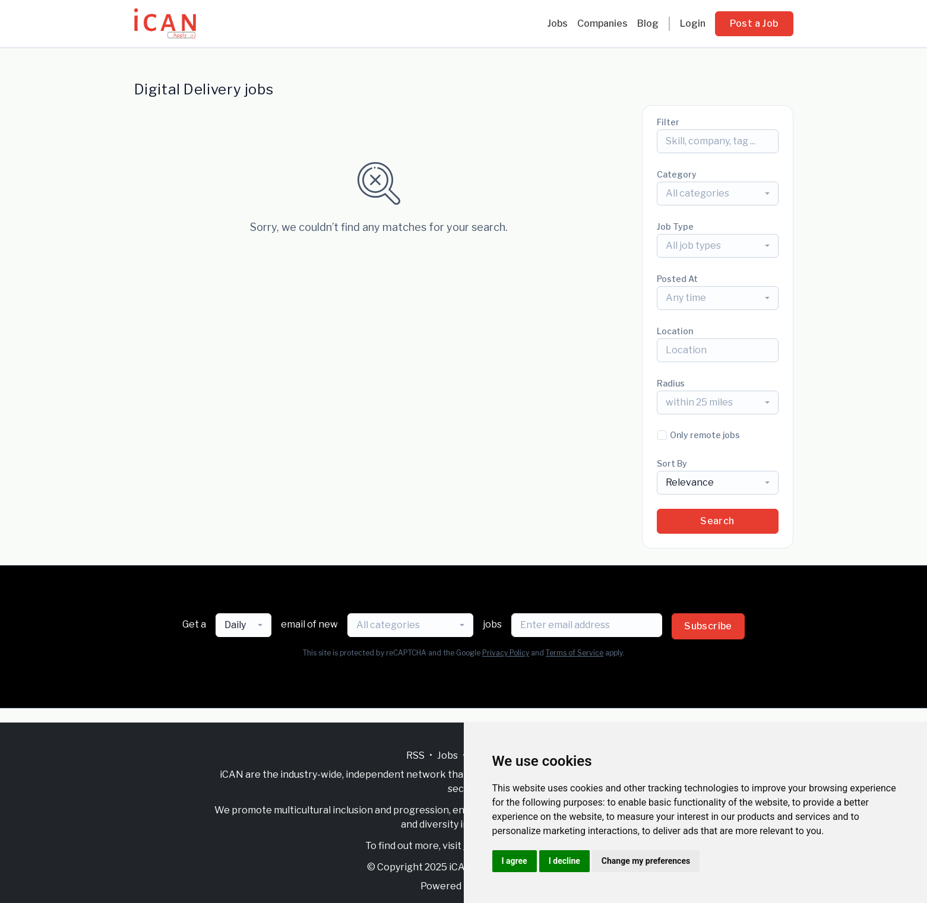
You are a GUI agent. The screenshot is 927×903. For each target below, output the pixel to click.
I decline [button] (564, 861)
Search (717, 521)
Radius (671, 383)
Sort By (672, 463)
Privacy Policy (505, 652)
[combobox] (718, 193)
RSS (415, 755)
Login (692, 23)
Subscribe (708, 626)
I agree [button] (514, 861)
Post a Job (754, 23)
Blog (648, 23)
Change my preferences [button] (646, 861)
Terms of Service (574, 652)
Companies (602, 23)
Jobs (557, 23)
